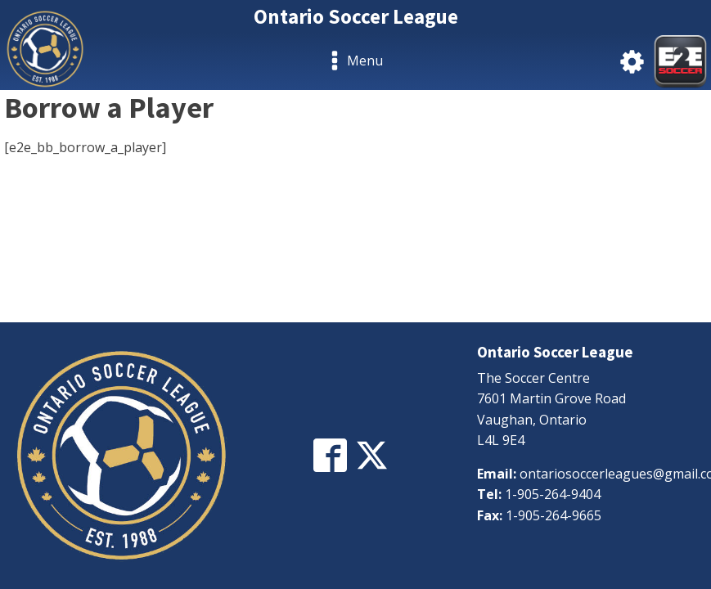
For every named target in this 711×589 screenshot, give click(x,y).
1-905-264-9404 (553, 494)
